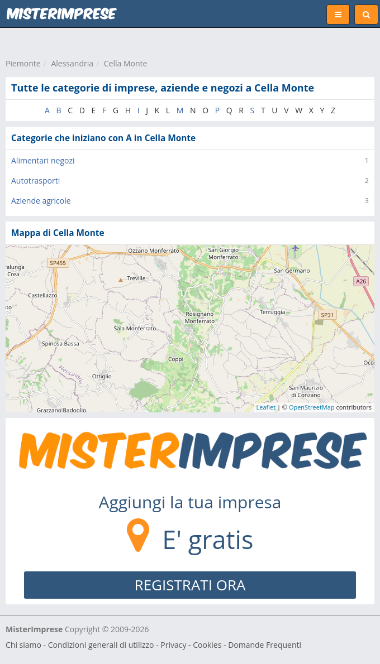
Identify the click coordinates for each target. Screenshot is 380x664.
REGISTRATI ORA (190, 585)
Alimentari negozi (43, 160)
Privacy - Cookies (190, 644)
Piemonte (23, 63)
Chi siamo (23, 644)
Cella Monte (126, 63)
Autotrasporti (35, 180)
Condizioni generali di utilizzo (101, 644)
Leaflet (266, 407)
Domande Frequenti (264, 644)
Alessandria (72, 63)
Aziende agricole (41, 200)
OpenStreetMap (312, 407)
